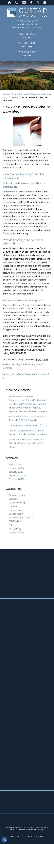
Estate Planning (17, 502)
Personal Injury (16, 510)
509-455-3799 (27, 43)
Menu (44, 2)
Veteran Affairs (16, 532)
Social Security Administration (23, 305)
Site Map (40, 836)
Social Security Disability (21, 517)
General (13, 506)
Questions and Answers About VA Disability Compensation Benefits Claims (26, 443)
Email (24, 2)
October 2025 (16, 479)
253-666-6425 (27, 52)
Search (37, 2)
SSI (10, 525)
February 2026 (16, 468)
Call (16, 2)
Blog (6, 97)
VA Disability (15, 528)
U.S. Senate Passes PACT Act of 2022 (28, 425)
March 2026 (15, 464)
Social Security (16, 513)
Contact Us (14, 836)
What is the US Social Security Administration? (26, 374)
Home (9, 2)
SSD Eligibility (15, 521)
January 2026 (16, 471)
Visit (31, 2)
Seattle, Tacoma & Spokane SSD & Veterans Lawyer (27, 94)
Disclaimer (28, 836)
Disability (14, 97)
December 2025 (17, 475)
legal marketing (23, 829)
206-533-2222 (27, 33)
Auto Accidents (17, 495)
